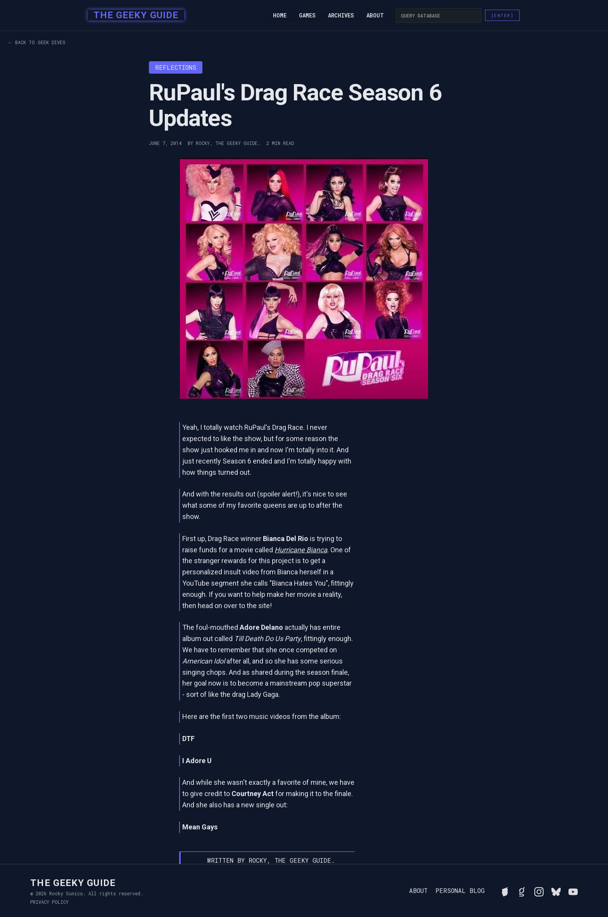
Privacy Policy (49, 902)
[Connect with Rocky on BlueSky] (556, 890)
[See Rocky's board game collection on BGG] (505, 890)
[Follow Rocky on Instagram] (539, 890)
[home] (134, 15)
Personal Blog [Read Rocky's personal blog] (460, 891)
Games (307, 15)
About (375, 15)
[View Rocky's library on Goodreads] (522, 890)
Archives (341, 15)
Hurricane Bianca (301, 550)
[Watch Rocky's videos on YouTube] (573, 890)
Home (280, 15)
